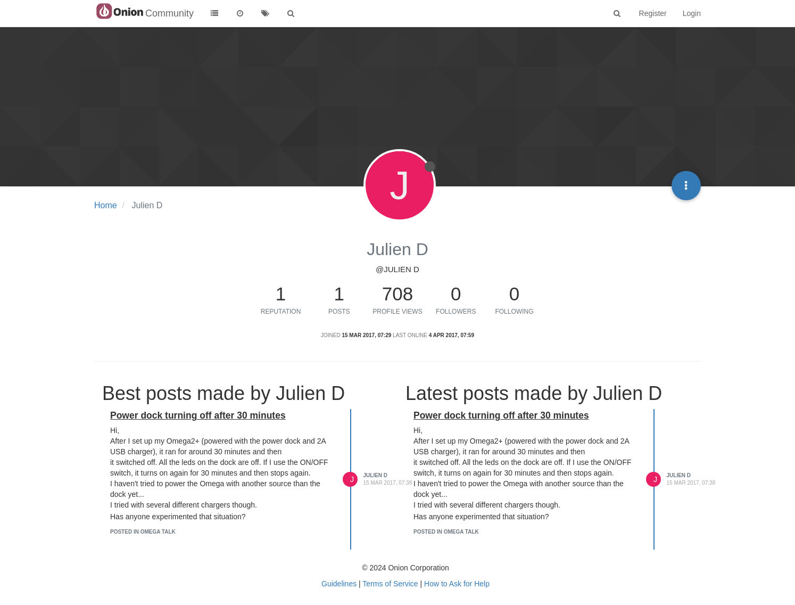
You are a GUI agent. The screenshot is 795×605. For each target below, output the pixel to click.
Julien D (375, 475)
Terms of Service (390, 583)
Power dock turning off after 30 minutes (198, 415)
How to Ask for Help (457, 583)
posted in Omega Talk (143, 532)
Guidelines (339, 583)
